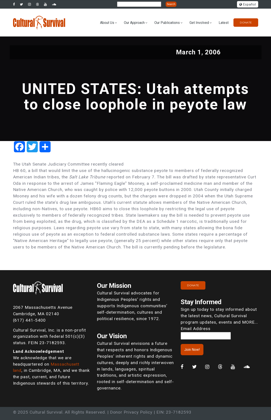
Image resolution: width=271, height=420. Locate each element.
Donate (246, 22)
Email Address (195, 328)
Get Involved (199, 23)
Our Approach (134, 23)
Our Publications (167, 23)
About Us (107, 23)
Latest (224, 23)
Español (247, 4)
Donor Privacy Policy (131, 412)
